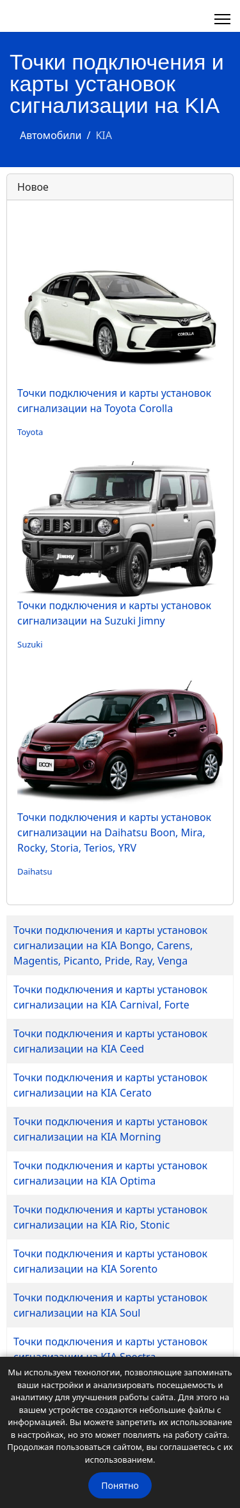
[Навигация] (222, 19)
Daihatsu (34, 871)
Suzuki (30, 644)
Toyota (30, 432)
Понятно (120, 1485)
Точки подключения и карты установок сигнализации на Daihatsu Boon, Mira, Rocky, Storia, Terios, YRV (114, 832)
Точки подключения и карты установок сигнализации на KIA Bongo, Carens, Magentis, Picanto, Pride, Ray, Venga (110, 945)
